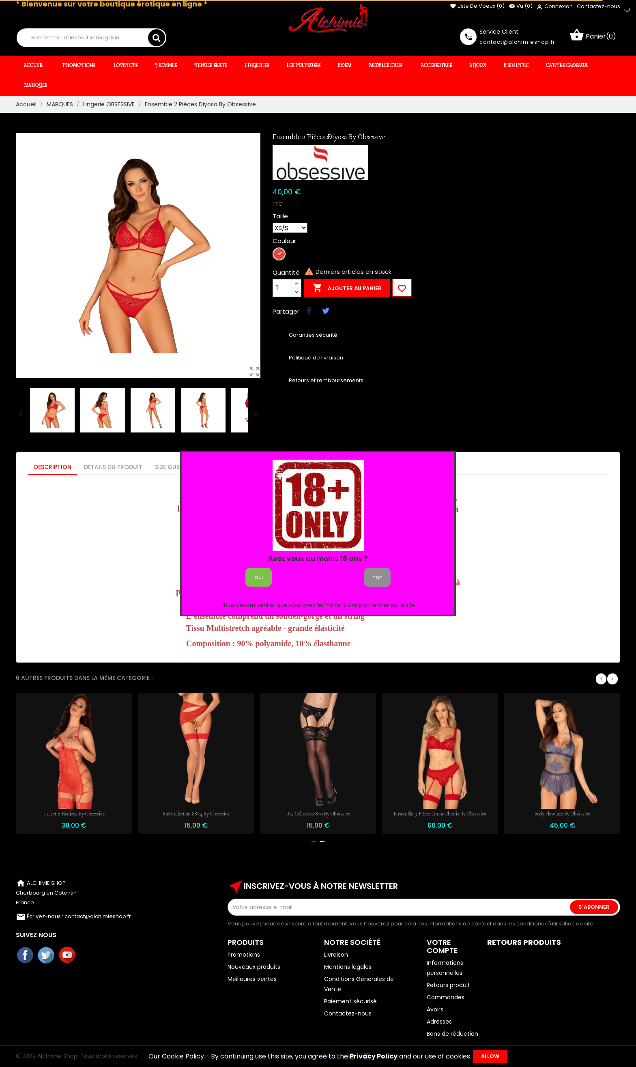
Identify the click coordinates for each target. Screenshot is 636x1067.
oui (259, 577)
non (377, 577)
